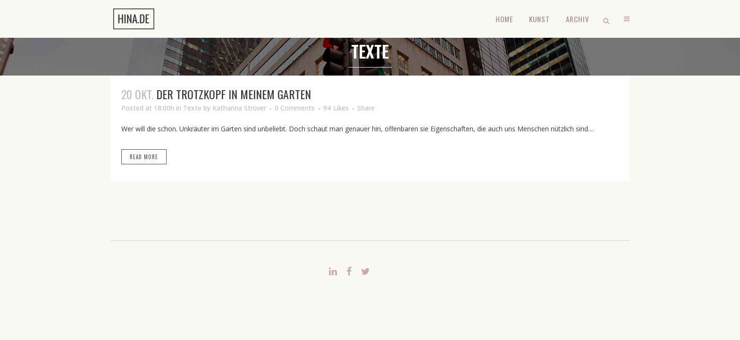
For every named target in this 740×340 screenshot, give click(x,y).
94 (336, 108)
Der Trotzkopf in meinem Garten (233, 93)
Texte (192, 107)
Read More (144, 157)
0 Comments (295, 107)
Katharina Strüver (239, 107)
